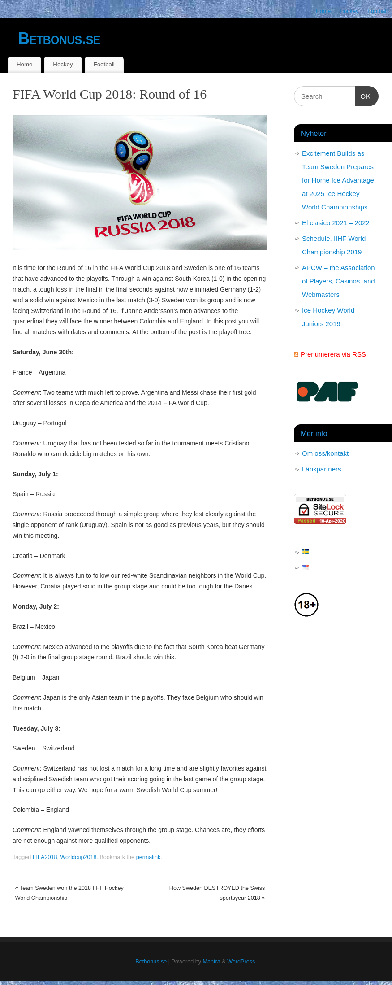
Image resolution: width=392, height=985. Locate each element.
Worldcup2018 (78, 857)
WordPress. (242, 962)
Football (377, 11)
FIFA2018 (45, 857)
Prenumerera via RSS (333, 354)
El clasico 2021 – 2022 (336, 223)
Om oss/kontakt (325, 453)
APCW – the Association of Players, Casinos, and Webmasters (338, 281)
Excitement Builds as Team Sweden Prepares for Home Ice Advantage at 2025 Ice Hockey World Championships (338, 180)
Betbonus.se (59, 38)
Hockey (349, 11)
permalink (148, 857)
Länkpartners (321, 469)
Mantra (211, 962)
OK (363, 95)
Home (323, 11)
